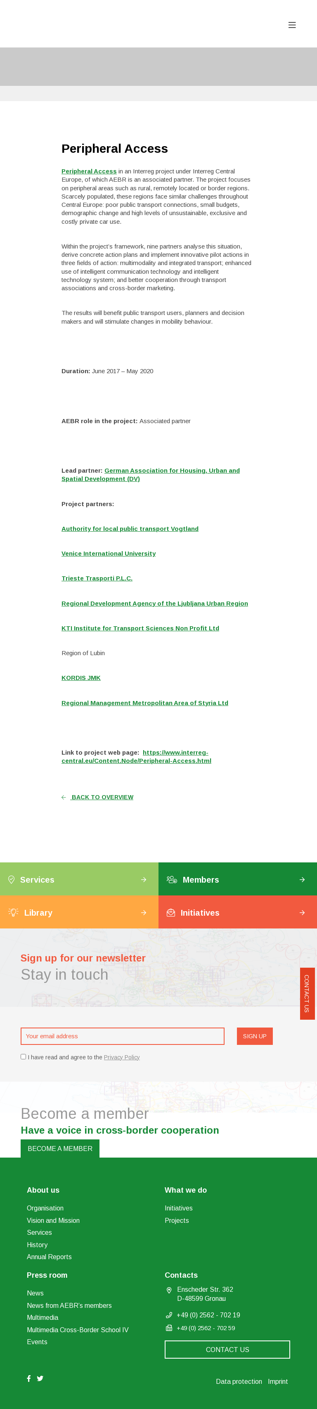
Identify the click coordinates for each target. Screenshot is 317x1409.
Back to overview (97, 797)
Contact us (306, 994)
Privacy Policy (122, 1057)
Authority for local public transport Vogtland (130, 528)
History (37, 1244)
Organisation (45, 1208)
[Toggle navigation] (292, 25)
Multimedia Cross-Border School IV (78, 1329)
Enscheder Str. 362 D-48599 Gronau (205, 1294)
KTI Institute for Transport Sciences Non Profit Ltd (140, 628)
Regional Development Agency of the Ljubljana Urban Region (155, 603)
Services (39, 1232)
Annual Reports (49, 1256)
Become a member (60, 1148)
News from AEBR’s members (69, 1305)
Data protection (239, 1381)
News (35, 1293)
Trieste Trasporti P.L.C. (97, 578)
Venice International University (109, 553)
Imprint (278, 1381)
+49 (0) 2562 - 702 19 (208, 1315)
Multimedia (42, 1317)
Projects (177, 1220)
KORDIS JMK (81, 677)
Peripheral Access (89, 171)
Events (37, 1341)
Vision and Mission (53, 1220)
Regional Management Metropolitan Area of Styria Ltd (145, 702)
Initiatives (179, 1208)
